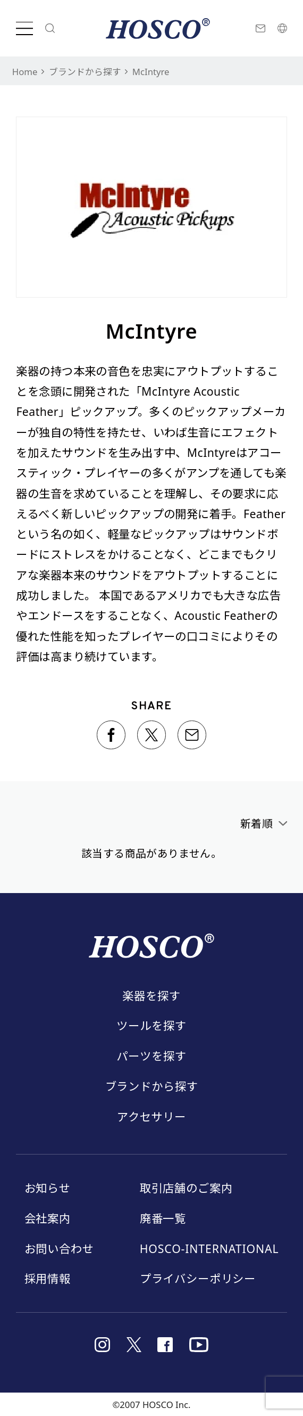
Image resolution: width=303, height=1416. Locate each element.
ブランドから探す (85, 72)
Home (25, 72)
